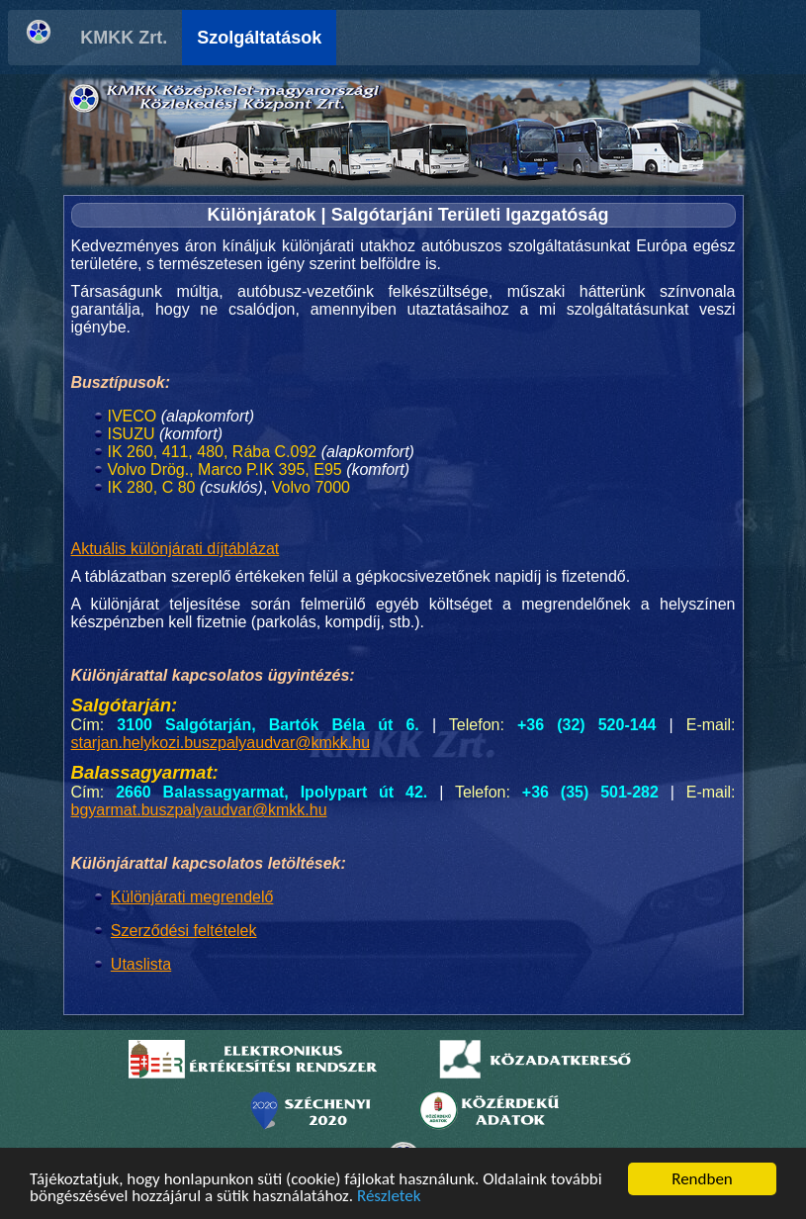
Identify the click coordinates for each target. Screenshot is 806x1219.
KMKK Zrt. (173, 37)
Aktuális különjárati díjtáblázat (175, 548)
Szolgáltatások (308, 37)
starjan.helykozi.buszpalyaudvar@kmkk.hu (221, 742)
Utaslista (141, 964)
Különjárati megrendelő (192, 897)
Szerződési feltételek (184, 930)
